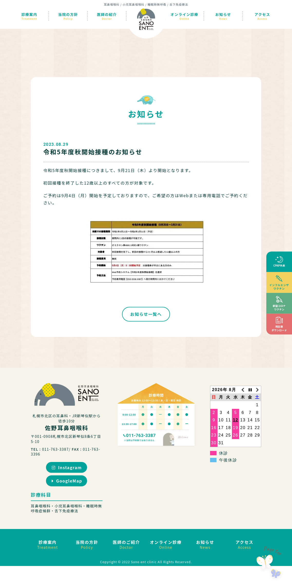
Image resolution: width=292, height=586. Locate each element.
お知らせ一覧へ (146, 314)
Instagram (67, 467)
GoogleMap (66, 481)
